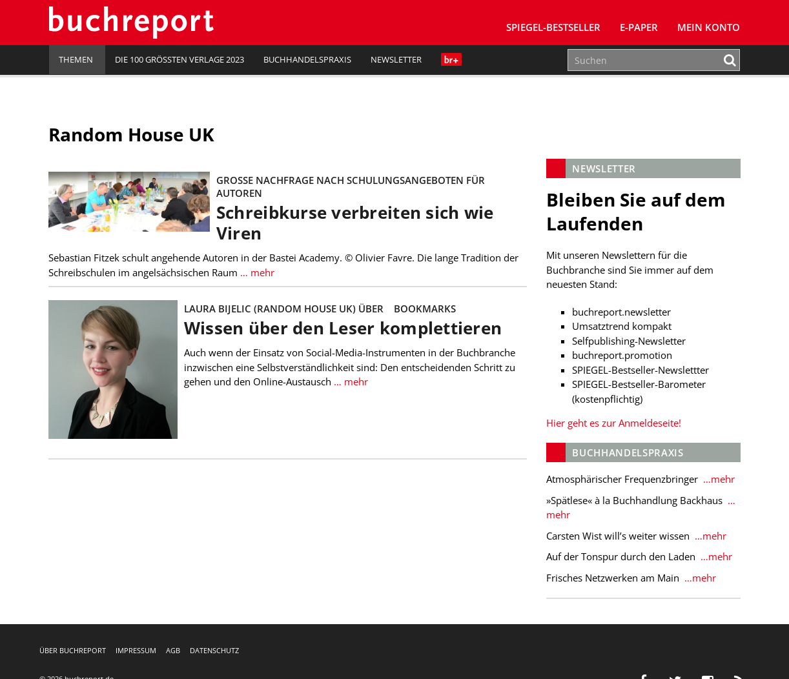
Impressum (136, 650)
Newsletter (396, 59)
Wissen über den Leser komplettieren (343, 328)
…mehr (718, 478)
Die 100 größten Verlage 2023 (179, 59)
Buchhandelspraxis (307, 59)
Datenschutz (214, 650)
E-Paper (639, 27)
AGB (173, 650)
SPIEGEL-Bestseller (553, 27)
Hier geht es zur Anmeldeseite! (613, 422)
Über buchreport (72, 650)
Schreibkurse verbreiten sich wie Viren (356, 223)
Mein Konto (708, 27)
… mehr (256, 272)
